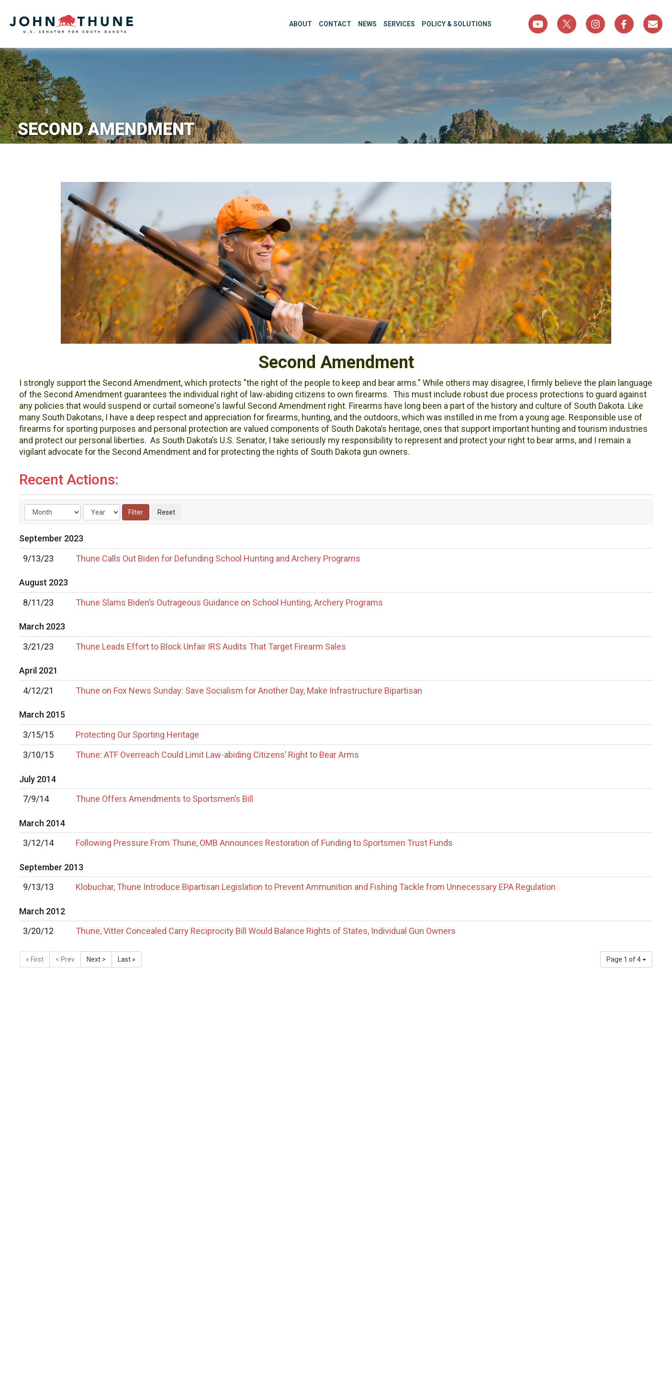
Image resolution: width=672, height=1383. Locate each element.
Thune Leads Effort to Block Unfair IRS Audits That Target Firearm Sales (211, 646)
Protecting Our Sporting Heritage (137, 735)
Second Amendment (107, 129)
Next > (96, 959)
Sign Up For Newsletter (652, 24)
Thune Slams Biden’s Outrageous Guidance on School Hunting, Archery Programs (229, 602)
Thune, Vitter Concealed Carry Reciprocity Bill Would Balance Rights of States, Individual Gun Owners (266, 931)
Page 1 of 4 (626, 959)
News (367, 24)
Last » (126, 959)
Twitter (566, 24)
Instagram (595, 24)
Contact (335, 24)
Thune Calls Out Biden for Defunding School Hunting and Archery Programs (218, 558)
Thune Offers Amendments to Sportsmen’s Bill (164, 799)
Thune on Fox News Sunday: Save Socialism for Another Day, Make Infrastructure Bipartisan (249, 691)
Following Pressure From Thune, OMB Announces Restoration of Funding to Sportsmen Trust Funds (264, 843)
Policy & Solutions (457, 24)
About (300, 24)
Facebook (624, 24)
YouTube (538, 24)
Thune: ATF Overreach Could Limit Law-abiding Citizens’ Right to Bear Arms (217, 755)
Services (399, 24)
